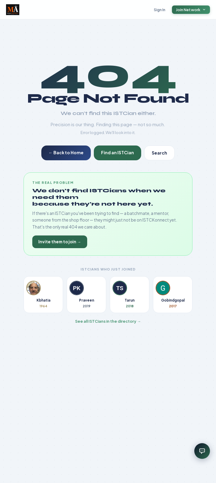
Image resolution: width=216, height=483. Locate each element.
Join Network (191, 9)
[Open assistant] (202, 451)
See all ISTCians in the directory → (108, 321)
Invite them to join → (59, 241)
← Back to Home (66, 152)
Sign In (160, 9)
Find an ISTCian (117, 152)
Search (159, 152)
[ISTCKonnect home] (12, 9)
